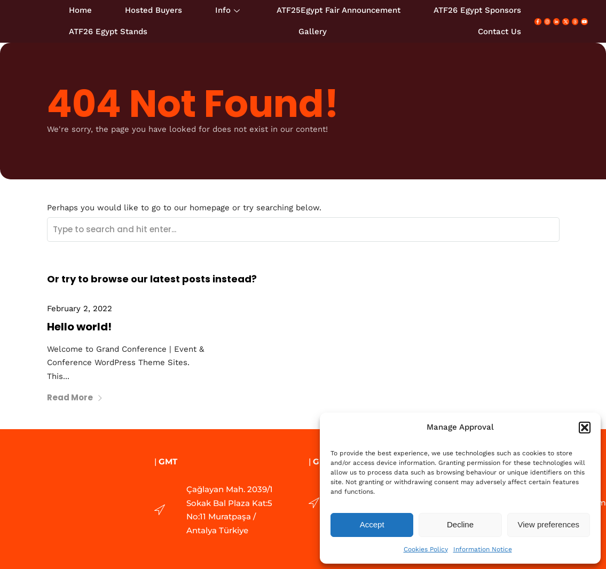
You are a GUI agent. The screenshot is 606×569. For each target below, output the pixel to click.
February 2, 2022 (79, 308)
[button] (584, 427)
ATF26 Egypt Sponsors (477, 10)
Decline (460, 524)
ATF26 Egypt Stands (108, 31)
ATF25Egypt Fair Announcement (338, 10)
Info (227, 10)
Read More (75, 397)
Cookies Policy (426, 549)
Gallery (312, 31)
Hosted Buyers (153, 10)
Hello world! (79, 326)
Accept (372, 524)
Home (80, 10)
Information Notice (482, 549)
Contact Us (499, 31)
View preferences (549, 524)
